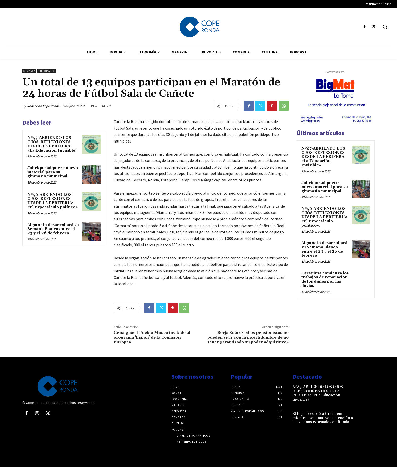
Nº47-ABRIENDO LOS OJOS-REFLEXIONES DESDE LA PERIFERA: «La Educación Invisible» (52, 144)
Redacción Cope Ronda (43, 106)
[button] (385, 27)
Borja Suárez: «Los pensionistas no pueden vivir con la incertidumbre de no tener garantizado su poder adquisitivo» (248, 337)
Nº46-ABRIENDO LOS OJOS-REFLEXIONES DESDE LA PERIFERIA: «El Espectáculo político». (53, 201)
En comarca (46, 71)
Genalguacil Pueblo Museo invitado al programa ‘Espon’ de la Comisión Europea (152, 337)
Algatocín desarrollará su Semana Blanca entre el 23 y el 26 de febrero (53, 229)
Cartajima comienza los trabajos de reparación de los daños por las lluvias (325, 279)
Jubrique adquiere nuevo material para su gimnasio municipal (52, 172)
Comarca (29, 71)
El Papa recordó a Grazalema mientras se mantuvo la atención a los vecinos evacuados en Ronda (322, 417)
